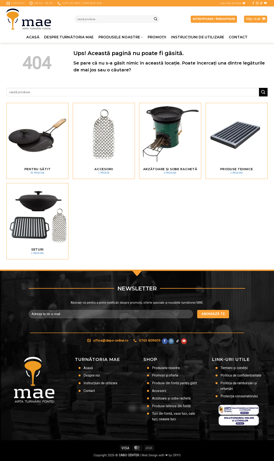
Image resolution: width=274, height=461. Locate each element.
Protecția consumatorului (239, 396)
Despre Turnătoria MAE (69, 37)
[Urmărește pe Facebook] (253, 3)
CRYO (177, 455)
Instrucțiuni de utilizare (197, 37)
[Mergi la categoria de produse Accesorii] (104, 141)
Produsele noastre (120, 37)
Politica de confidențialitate (240, 375)
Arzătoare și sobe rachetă (171, 398)
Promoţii (157, 37)
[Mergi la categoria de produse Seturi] (37, 221)
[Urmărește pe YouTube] (265, 3)
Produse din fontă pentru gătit (174, 383)
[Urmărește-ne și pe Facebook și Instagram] (257, 3)
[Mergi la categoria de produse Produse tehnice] (236, 141)
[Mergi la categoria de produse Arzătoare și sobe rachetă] (170, 141)
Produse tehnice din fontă (171, 406)
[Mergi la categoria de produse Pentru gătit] (37, 141)
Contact (238, 37)
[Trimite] (155, 19)
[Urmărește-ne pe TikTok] (261, 3)
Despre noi (91, 375)
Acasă (32, 37)
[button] (255, 19)
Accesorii (159, 391)
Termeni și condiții (234, 368)
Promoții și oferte (165, 375)
